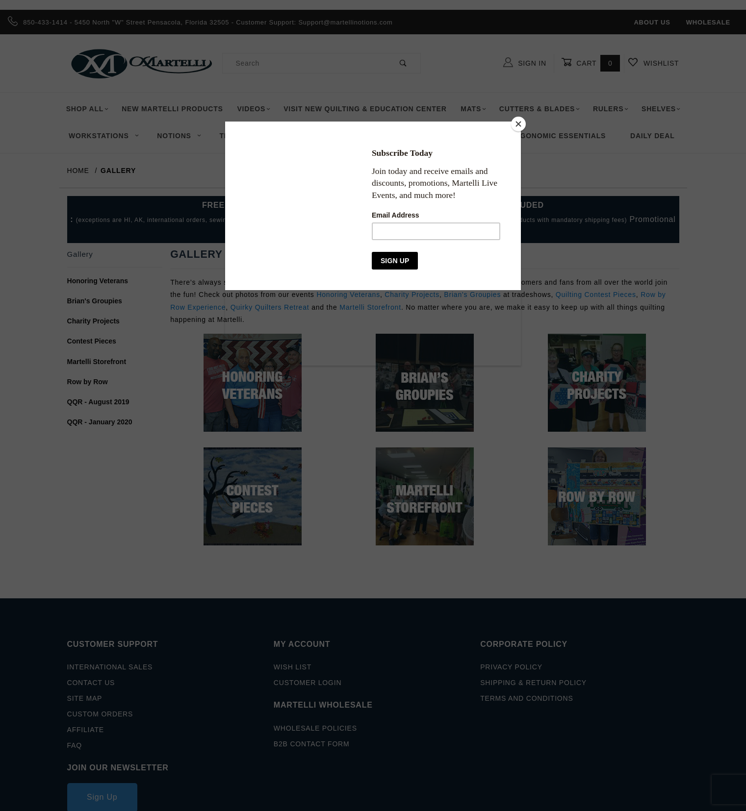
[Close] (518, 124)
